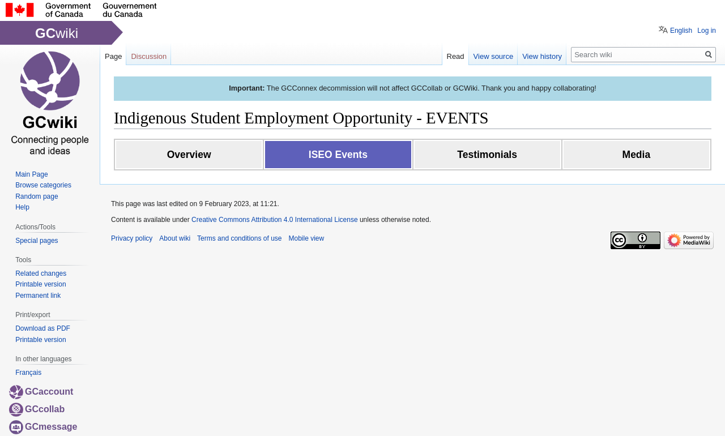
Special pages (36, 241)
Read (455, 56)
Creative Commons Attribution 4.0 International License (274, 220)
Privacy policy (131, 238)
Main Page (31, 174)
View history (542, 56)
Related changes (40, 273)
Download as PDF (42, 328)
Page (113, 56)
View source (494, 56)
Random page (36, 196)
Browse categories (43, 185)
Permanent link (38, 296)
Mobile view (306, 238)
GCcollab (37, 409)
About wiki (174, 238)
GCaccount (41, 391)
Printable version (40, 284)
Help (22, 207)
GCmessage (43, 426)
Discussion (149, 56)
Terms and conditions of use (239, 238)
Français (28, 373)
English (681, 31)
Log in (706, 31)
